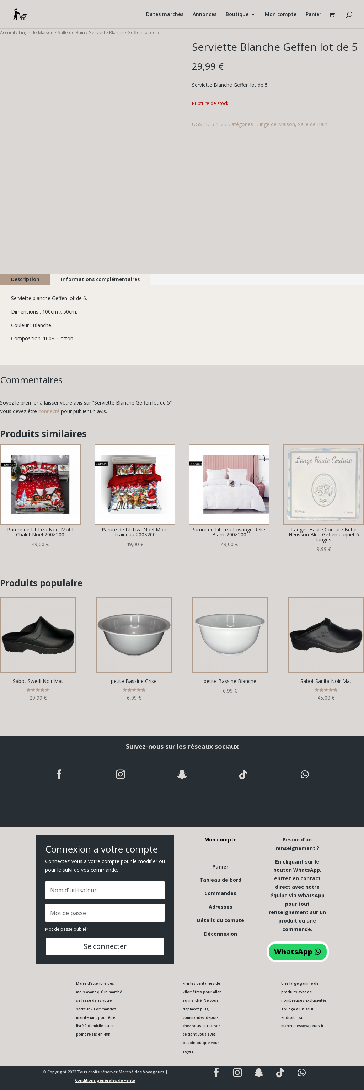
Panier (313, 14)
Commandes (220, 893)
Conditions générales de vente (105, 1080)
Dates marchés (164, 14)
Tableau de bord (220, 879)
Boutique (237, 14)
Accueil (7, 32)
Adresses (220, 906)
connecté (49, 411)
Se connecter (105, 946)
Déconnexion (220, 933)
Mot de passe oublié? (66, 929)
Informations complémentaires (100, 279)
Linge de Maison (36, 32)
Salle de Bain (71, 32)
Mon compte (280, 14)
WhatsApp (293, 951)
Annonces (204, 14)
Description (25, 279)
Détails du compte (220, 920)
